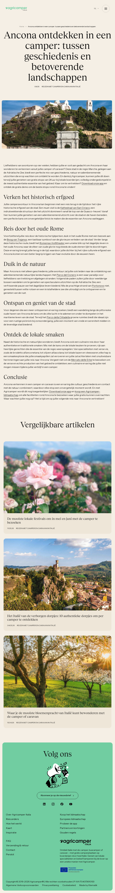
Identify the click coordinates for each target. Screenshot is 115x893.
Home (21, 26)
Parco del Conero (66, 277)
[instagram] (53, 804)
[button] (96, 8)
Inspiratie (11, 832)
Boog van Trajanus (17, 242)
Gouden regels (68, 832)
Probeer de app (68, 823)
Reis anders (12, 819)
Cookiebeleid (69, 885)
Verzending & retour (17, 845)
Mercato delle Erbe (81, 362)
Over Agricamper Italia (18, 814)
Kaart (9, 827)
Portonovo (98, 288)
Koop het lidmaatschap (72, 814)
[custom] (44, 804)
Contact (10, 849)
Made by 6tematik (88, 885)
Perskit (10, 854)
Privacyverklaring (50, 885)
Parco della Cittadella (58, 320)
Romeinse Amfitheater (52, 246)
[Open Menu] (106, 8)
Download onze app (93, 186)
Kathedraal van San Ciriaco (75, 210)
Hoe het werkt (14, 823)
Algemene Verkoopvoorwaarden (22, 885)
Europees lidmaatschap (73, 819)
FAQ (8, 840)
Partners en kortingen (72, 827)
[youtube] (70, 804)
